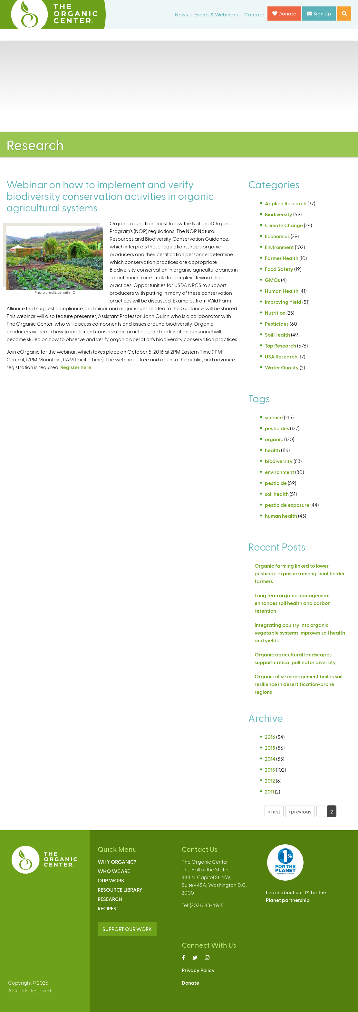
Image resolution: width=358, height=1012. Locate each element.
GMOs (272, 280)
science (274, 417)
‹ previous (300, 811)
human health (281, 516)
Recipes (107, 908)
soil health (277, 494)
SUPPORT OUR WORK (127, 929)
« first (274, 811)
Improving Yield (283, 302)
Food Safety (279, 269)
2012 (270, 780)
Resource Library (120, 890)
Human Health (281, 291)
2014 (270, 759)
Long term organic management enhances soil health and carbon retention (293, 603)
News (181, 14)
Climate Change (284, 225)
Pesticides (277, 323)
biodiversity (279, 461)
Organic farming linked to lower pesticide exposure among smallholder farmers (300, 573)
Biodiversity (278, 214)
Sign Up (319, 13)
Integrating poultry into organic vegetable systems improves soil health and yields (300, 632)
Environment (279, 247)
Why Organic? (117, 862)
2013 (270, 769)
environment (279, 472)
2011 (269, 791)
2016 (270, 737)
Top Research (280, 345)
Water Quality (282, 367)
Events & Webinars (216, 14)
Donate (284, 13)
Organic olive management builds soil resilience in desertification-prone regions (299, 684)
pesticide (276, 483)
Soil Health (277, 334)
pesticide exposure (287, 505)
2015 (270, 748)
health (272, 450)
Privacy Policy (198, 970)
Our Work (111, 880)
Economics (277, 236)
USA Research (281, 356)
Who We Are (114, 871)
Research (110, 899)
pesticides (277, 428)
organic (274, 439)
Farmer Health (281, 258)
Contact (254, 14)
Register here (75, 367)
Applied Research (285, 203)
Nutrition (275, 313)
